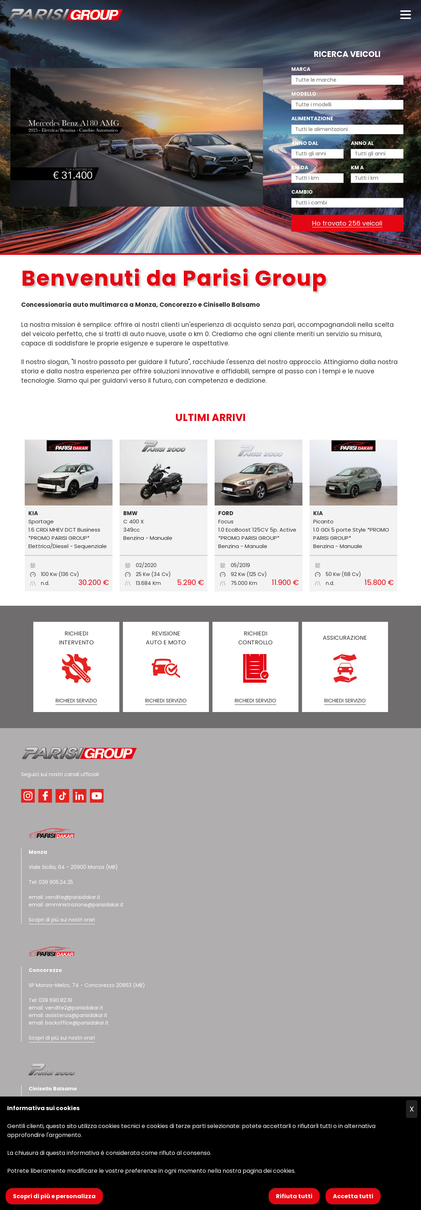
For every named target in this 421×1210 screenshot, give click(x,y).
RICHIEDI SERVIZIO (76, 700)
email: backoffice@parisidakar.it (69, 1022)
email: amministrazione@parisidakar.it (76, 904)
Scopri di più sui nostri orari (62, 919)
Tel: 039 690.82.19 (50, 1000)
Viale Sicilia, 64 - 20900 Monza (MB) (73, 867)
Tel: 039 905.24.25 (51, 882)
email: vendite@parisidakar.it (64, 897)
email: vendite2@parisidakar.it (66, 1007)
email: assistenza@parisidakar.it (68, 1015)
